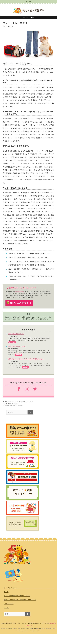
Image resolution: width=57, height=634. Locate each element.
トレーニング (29, 401)
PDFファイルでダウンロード (20, 303)
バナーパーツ (8, 603)
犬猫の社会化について (16, 334)
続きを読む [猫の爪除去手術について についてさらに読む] (18, 354)
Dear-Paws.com (19, 291)
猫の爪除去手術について (16, 346)
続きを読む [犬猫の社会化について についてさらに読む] (12, 342)
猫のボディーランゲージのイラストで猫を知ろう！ (26, 359)
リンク (6, 607)
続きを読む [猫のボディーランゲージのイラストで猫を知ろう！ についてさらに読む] (25, 367)
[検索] (30, 412)
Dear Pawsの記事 (21, 401)
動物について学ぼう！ (10, 401)
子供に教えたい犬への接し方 (12, 403)
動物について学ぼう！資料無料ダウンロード (20, 600)
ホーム (6, 592)
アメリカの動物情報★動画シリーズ (17, 596)
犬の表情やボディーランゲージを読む (14, 405)
